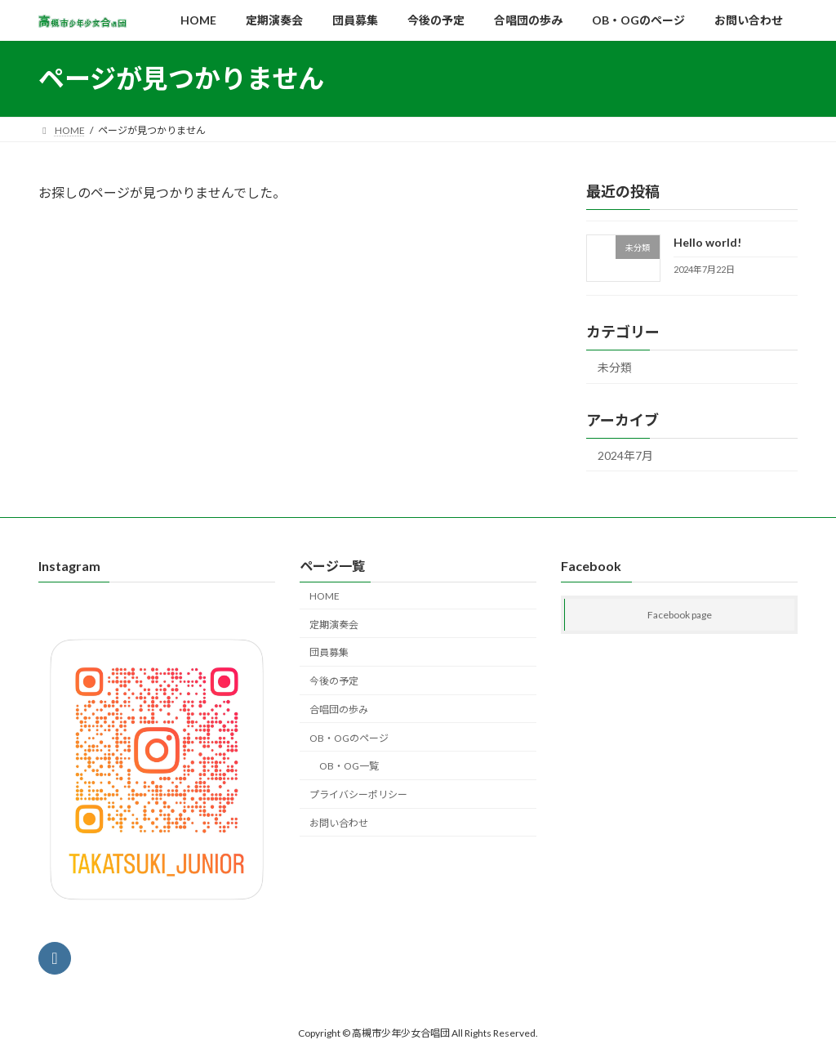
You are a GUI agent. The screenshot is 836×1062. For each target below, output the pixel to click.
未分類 (615, 367)
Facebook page (679, 615)
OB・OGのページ (349, 738)
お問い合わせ (338, 823)
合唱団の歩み (338, 709)
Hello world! (707, 242)
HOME (324, 596)
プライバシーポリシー (358, 794)
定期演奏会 (333, 624)
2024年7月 (625, 455)
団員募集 (329, 653)
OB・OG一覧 (349, 767)
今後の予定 (333, 681)
